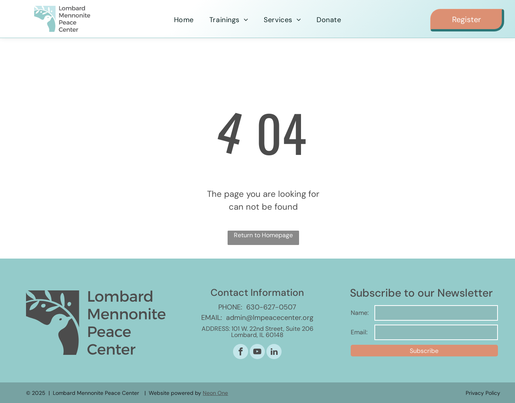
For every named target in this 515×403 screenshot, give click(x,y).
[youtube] (257, 352)
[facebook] (240, 352)
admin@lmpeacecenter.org (269, 317)
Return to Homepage (263, 235)
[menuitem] (184, 20)
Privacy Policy (483, 392)
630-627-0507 (271, 307)
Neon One (215, 392)
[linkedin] (274, 352)
